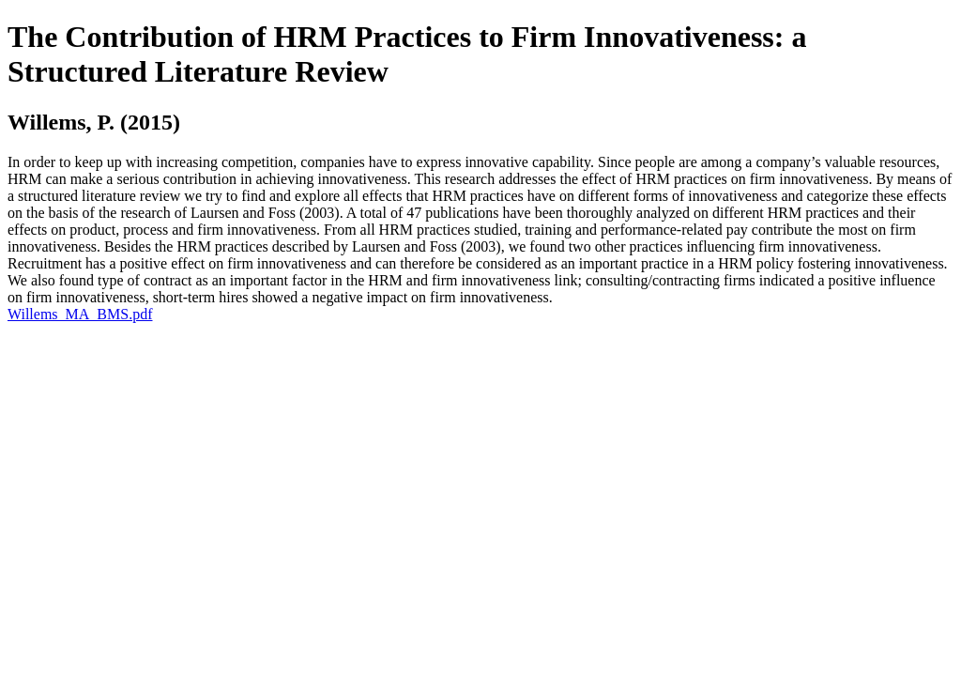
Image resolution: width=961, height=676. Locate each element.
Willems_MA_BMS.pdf (80, 314)
